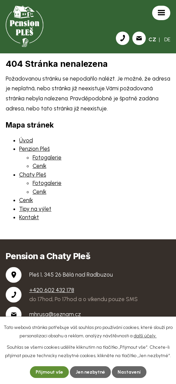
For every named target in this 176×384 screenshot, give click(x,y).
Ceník (39, 165)
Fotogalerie (47, 157)
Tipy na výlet (35, 208)
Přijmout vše (49, 372)
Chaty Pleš (32, 174)
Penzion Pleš (34, 148)
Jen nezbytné (90, 372)
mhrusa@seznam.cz (55, 314)
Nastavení (129, 372)
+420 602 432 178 (51, 290)
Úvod (26, 140)
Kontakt (29, 217)
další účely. (145, 336)
